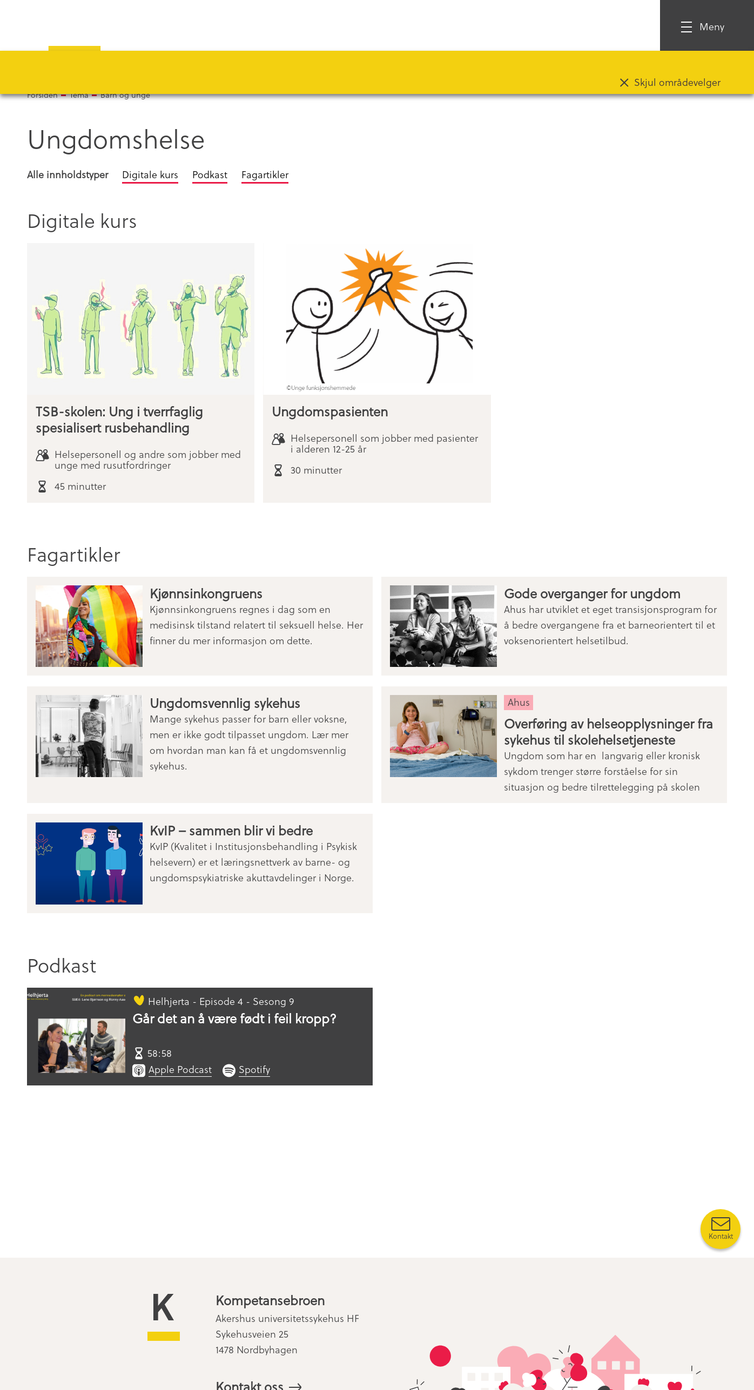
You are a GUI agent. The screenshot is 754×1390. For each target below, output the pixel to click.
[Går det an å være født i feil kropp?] (76, 1037)
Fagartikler (264, 174)
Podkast (209, 174)
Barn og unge (125, 94)
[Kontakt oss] (720, 1229)
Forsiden (42, 94)
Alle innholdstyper (67, 174)
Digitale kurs (150, 174)
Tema (79, 94)
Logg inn (610, 26)
